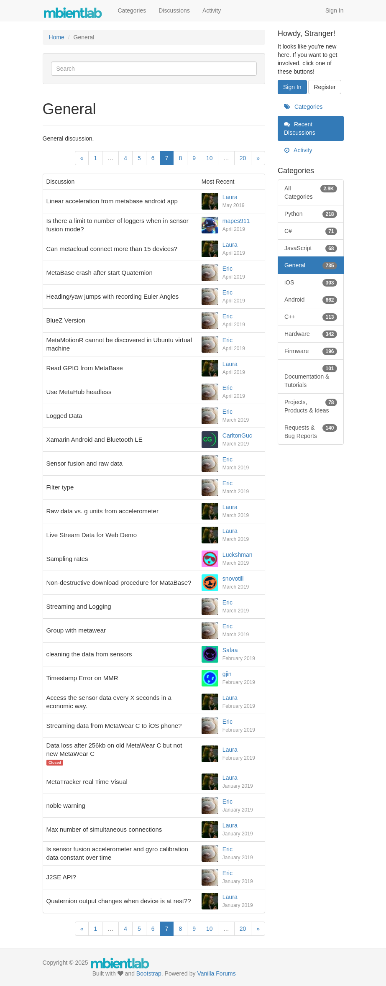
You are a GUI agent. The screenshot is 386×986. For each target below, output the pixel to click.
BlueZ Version (65, 320)
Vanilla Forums (216, 973)
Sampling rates (67, 558)
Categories (132, 10)
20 (243, 158)
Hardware (310, 334)
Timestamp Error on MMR (82, 677)
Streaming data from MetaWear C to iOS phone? (114, 725)
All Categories (310, 192)
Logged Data (64, 415)
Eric (227, 268)
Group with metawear (76, 630)
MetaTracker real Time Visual (87, 781)
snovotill (233, 578)
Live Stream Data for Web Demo (91, 534)
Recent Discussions (299, 128)
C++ (310, 316)
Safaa (230, 650)
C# (310, 231)
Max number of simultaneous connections (104, 829)
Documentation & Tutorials (310, 376)
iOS (310, 282)
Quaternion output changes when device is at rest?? (118, 900)
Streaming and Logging (78, 606)
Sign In (334, 10)
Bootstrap (148, 973)
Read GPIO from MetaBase (84, 367)
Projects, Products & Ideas (310, 406)
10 (209, 158)
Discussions (174, 10)
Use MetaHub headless (79, 391)
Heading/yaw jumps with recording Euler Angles (112, 296)
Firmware (310, 351)
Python (310, 214)
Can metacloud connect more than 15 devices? (112, 248)
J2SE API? (61, 877)
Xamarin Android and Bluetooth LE (94, 439)
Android (310, 299)
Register (324, 87)
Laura (230, 197)
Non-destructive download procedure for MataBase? (119, 582)
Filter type (60, 487)
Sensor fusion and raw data (84, 463)
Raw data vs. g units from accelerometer (102, 511)
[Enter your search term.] (154, 68)
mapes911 (236, 221)
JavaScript (310, 248)
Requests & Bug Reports (310, 431)
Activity (211, 10)
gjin (227, 674)
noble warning (65, 805)
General (310, 265)
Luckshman (237, 554)
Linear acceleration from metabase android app (112, 201)
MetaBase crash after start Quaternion (99, 272)
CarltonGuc (237, 435)
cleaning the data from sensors (89, 654)
